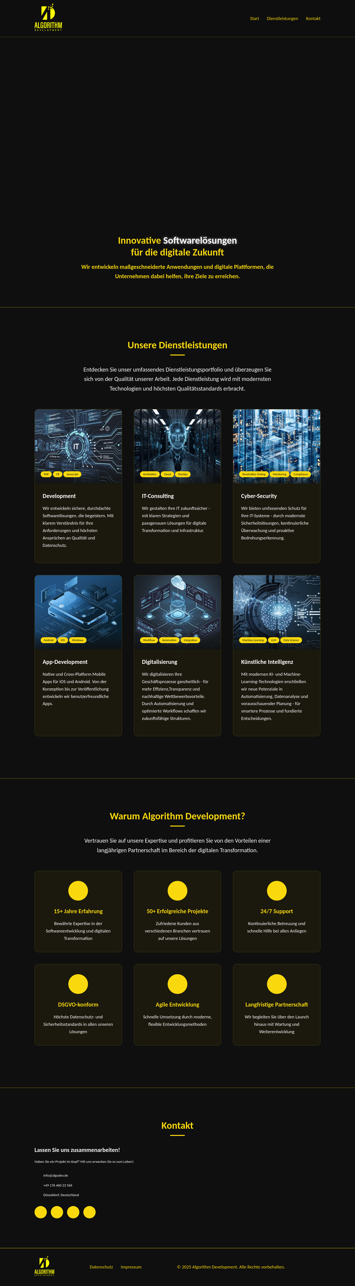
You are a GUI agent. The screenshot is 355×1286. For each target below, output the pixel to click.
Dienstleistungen (282, 18)
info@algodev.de (55, 1175)
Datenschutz (101, 1267)
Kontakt (313, 18)
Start (254, 18)
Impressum (131, 1267)
